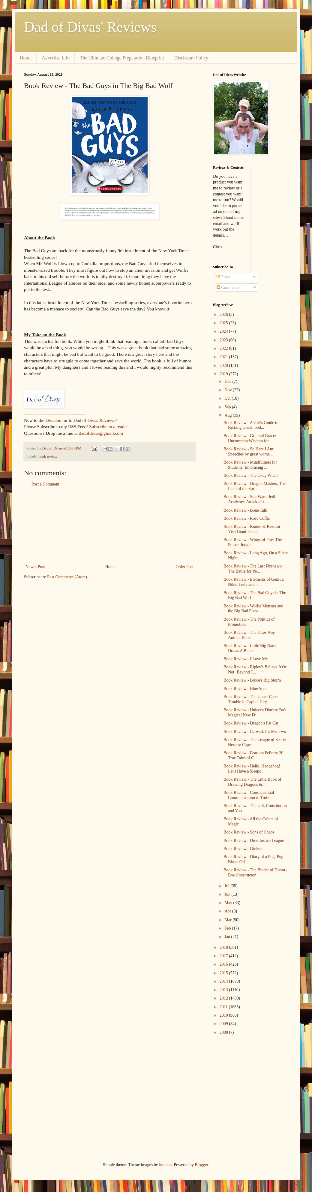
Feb (228, 928)
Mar (228, 920)
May (228, 902)
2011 (224, 1007)
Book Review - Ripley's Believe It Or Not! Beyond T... (255, 669)
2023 (224, 340)
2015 (224, 973)
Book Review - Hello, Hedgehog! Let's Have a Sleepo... (252, 768)
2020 (224, 365)
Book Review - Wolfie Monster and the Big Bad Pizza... (254, 608)
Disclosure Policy (191, 57)
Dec (228, 381)
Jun (227, 894)
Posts (223, 277)
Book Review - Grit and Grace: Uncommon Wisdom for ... (250, 438)
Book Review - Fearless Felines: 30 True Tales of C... (253, 755)
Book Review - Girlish (243, 848)
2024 (224, 331)
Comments (228, 287)
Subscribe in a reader (108, 426)
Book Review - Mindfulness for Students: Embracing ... (250, 465)
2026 (224, 314)
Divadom (53, 420)
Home (26, 57)
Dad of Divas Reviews (94, 420)
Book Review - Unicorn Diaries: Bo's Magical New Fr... (255, 712)
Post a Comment (45, 484)
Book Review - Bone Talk (245, 510)
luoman (165, 1165)
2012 (224, 998)
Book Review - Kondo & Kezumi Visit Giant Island (252, 529)
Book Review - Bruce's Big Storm (252, 680)
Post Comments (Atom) (67, 577)
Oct (228, 398)
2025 (224, 323)
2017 (224, 956)
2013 (224, 990)
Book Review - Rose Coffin (247, 518)
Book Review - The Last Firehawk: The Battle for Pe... (253, 568)
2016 (224, 964)
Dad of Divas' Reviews (90, 27)
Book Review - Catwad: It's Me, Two (255, 731)
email (217, 223)
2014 (224, 981)
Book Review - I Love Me (246, 659)
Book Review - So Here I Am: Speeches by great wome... (249, 451)
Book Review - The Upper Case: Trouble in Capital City (251, 699)
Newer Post (35, 566)
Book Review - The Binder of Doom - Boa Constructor (255, 872)
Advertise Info (56, 57)
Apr (228, 911)
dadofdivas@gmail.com (101, 433)
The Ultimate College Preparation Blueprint (122, 57)
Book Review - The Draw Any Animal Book (249, 635)
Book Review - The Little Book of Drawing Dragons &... (252, 782)
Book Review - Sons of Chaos (249, 832)
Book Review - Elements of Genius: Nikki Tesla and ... (254, 582)
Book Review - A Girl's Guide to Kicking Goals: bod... (251, 425)
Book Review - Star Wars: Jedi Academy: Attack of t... (249, 499)
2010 (224, 1015)
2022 (224, 348)
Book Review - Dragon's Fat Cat (251, 723)
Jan (227, 936)
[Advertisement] (109, 525)
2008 (224, 1032)
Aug (228, 415)
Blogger (201, 1165)
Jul (227, 886)
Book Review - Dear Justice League (254, 840)
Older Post (185, 566)
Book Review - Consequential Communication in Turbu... (249, 795)
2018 (224, 947)
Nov (228, 390)
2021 (224, 357)
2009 (224, 1023)
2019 (224, 374)
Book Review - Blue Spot (245, 688)
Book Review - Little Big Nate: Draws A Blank (250, 648)
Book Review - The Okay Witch (251, 475)
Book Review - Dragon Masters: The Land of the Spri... (255, 486)
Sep (228, 407)
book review (47, 457)
